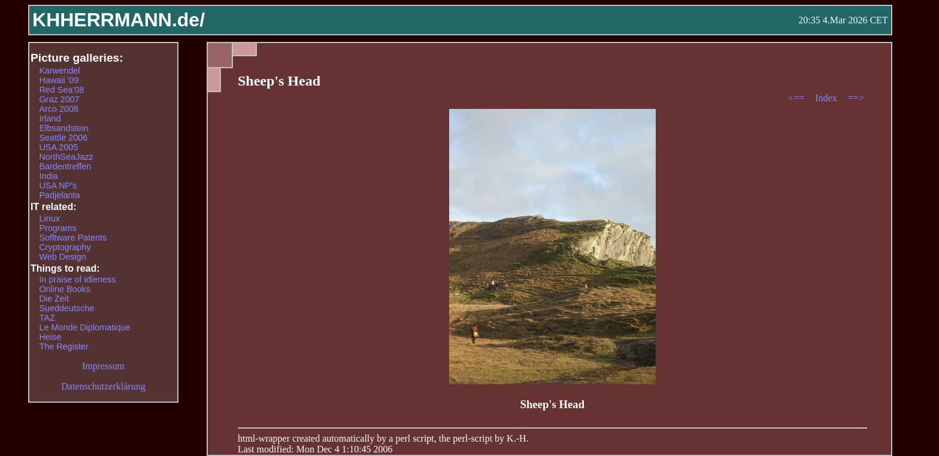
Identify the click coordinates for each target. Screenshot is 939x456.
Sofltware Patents (73, 237)
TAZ (46, 318)
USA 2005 (58, 147)
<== (797, 98)
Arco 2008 (58, 109)
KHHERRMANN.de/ (118, 20)
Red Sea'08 (61, 90)
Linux (49, 218)
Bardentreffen (65, 166)
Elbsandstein (63, 128)
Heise (50, 337)
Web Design (62, 257)
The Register (63, 346)
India (48, 176)
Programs (57, 228)
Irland (49, 118)
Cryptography (64, 247)
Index (827, 98)
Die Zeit (54, 298)
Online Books (64, 289)
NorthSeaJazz (66, 157)
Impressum (103, 366)
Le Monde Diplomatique (84, 327)
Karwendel (59, 70)
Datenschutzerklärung (103, 386)
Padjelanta (59, 195)
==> (856, 98)
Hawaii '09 (58, 80)
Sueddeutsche (66, 308)
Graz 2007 (59, 99)
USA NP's (58, 185)
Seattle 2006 (63, 137)
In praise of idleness (77, 279)
